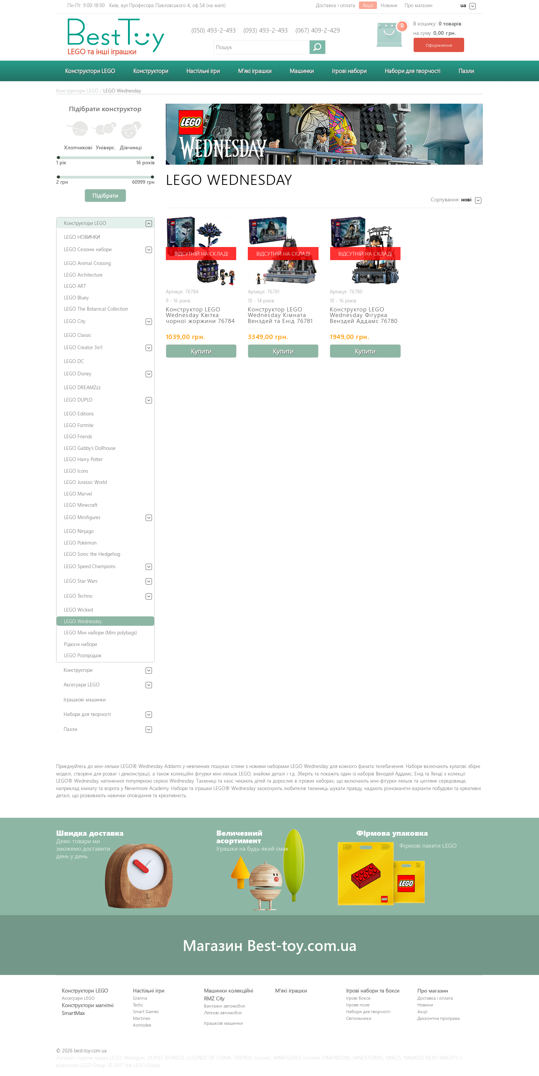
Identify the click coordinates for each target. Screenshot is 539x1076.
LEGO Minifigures (82, 517)
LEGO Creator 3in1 (83, 347)
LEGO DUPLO (78, 399)
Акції (368, 5)
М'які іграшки (254, 70)
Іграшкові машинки (85, 699)
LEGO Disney (77, 373)
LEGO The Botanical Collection (96, 308)
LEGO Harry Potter (83, 459)
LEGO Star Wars (80, 580)
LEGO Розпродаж (82, 655)
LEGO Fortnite (79, 425)
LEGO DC (74, 361)
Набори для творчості (412, 70)
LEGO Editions (79, 413)
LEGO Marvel (78, 493)
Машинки (302, 70)
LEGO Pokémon (80, 542)
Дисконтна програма (438, 1018)
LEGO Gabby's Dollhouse (90, 448)
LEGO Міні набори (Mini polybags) (100, 632)
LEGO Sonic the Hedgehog (92, 554)
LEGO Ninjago (79, 531)
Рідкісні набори (80, 644)
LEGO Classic (77, 335)
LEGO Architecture (83, 274)
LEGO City (74, 321)
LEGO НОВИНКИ (82, 237)
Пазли (466, 70)
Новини (389, 5)
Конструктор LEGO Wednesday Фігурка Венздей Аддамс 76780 (364, 315)
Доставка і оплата (335, 5)
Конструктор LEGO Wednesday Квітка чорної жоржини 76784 (200, 315)
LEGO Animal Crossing (87, 263)
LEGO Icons (76, 470)
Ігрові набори (349, 70)
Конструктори (150, 70)
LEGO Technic (78, 595)
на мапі (216, 5)
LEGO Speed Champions (89, 566)
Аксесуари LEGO (82, 684)
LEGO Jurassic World (85, 482)
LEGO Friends (78, 436)
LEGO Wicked (78, 609)
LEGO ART (75, 286)
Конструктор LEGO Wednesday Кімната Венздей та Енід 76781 (280, 315)
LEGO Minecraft (80, 505)
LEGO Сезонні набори (88, 249)
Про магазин (418, 5)
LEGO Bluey (76, 297)
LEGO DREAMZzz (82, 387)
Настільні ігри (203, 70)
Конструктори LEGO (90, 70)
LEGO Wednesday (83, 621)
